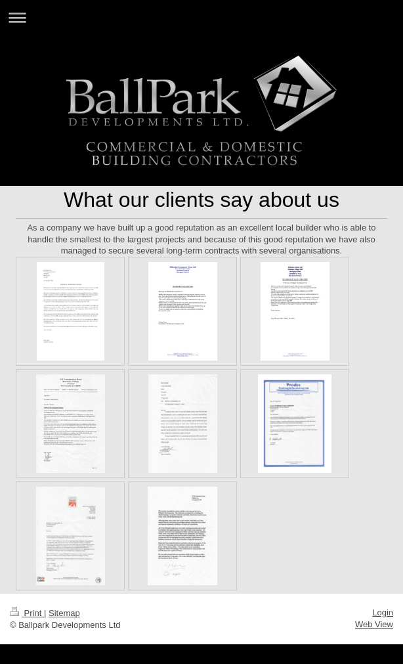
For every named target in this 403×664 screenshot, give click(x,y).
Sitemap (64, 613)
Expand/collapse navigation (201, 17)
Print (27, 613)
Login (382, 612)
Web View (374, 624)
